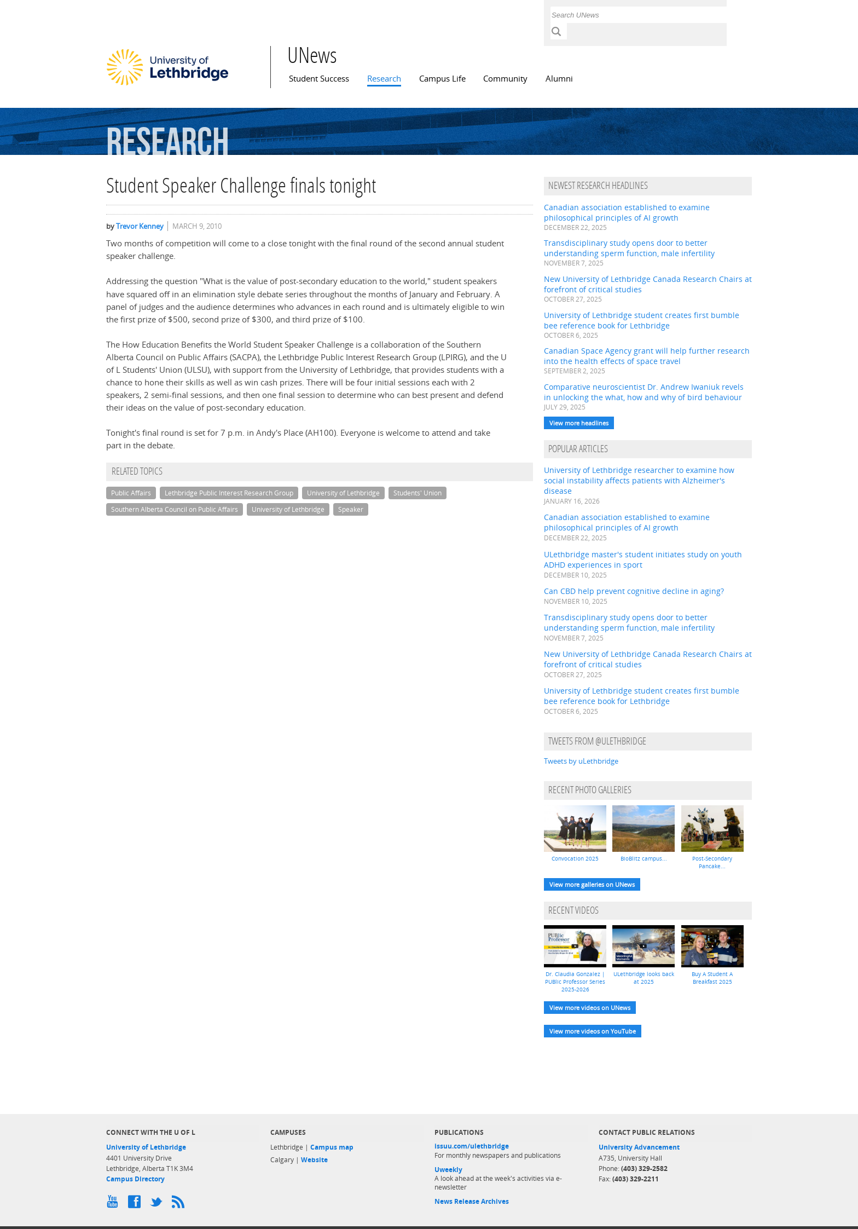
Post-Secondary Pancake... (712, 862)
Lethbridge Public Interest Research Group (229, 493)
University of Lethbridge (343, 493)
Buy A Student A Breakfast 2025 (712, 977)
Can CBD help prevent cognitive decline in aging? (634, 591)
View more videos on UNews (589, 1007)
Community (505, 78)
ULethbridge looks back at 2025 (643, 977)
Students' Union (417, 493)
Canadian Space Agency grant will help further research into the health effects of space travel (647, 355)
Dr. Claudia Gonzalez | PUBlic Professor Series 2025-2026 (575, 981)
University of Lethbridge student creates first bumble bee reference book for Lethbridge (641, 320)
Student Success (319, 78)
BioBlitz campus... (644, 858)
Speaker (350, 509)
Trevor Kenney (140, 226)
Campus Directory (135, 1179)
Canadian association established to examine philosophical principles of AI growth (627, 212)
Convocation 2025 (575, 858)
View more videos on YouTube (592, 1031)
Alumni (559, 78)
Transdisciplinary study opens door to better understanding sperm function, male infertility (629, 248)
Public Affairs (131, 493)
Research (384, 78)
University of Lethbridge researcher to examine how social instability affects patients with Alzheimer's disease (639, 480)
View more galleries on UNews (592, 884)
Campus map (331, 1147)
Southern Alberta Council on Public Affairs (174, 509)
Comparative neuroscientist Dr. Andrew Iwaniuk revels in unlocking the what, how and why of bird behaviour (644, 392)
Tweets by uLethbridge (581, 761)
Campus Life (442, 78)
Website (314, 1160)
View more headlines (578, 423)
